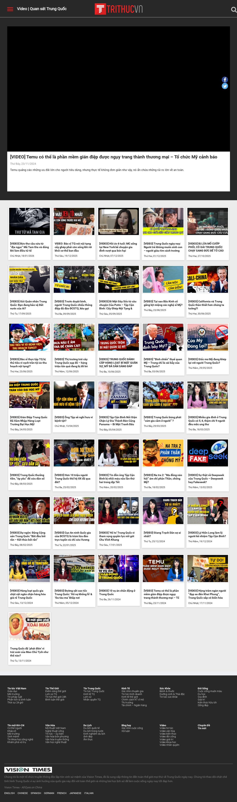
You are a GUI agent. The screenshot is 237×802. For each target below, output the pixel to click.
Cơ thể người (14, 728)
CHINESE (23, 793)
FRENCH (61, 793)
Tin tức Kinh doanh (132, 694)
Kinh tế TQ (89, 694)
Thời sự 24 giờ (15, 702)
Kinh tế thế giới (130, 696)
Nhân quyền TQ (92, 699)
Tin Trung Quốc (92, 688)
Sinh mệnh (13, 736)
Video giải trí (166, 739)
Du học (201, 694)
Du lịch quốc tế (91, 728)
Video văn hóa (167, 731)
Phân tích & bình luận (19, 699)
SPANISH (36, 793)
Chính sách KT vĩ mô (133, 699)
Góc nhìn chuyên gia (132, 691)
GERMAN (49, 793)
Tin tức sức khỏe (168, 696)
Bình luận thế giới (54, 699)
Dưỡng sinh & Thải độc (172, 694)
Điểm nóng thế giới (55, 691)
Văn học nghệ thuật (56, 742)
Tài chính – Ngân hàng (134, 705)
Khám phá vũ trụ (16, 742)
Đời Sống (203, 688)
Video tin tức (166, 728)
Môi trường (13, 694)
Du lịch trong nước (93, 731)
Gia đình (202, 696)
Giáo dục (12, 691)
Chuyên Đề (204, 725)
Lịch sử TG (51, 694)
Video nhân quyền (169, 744)
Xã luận (126, 731)
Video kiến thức (168, 733)
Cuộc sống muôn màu (210, 691)
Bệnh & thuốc (167, 691)
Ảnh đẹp (88, 736)
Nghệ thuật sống (54, 731)
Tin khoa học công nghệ (20, 739)
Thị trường (127, 702)
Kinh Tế (126, 688)
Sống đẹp (203, 705)
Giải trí (201, 699)
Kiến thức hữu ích (207, 702)
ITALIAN (88, 793)
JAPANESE (75, 793)
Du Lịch (87, 725)
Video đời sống (168, 736)
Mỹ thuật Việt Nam (55, 728)
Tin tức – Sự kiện (54, 733)
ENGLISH (9, 793)
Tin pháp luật (14, 696)
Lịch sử (87, 696)
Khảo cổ (11, 731)
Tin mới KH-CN (15, 725)
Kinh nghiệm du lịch (94, 733)
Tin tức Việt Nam (16, 688)
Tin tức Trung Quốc (93, 691)
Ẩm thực (88, 739)
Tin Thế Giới (52, 688)
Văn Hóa (50, 725)
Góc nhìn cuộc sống (132, 728)
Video (22, 8)
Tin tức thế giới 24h (55, 696)
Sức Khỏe (165, 688)
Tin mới (202, 728)
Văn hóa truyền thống (57, 739)
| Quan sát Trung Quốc (46, 8)
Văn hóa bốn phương (57, 736)
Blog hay (126, 725)
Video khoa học (168, 742)
